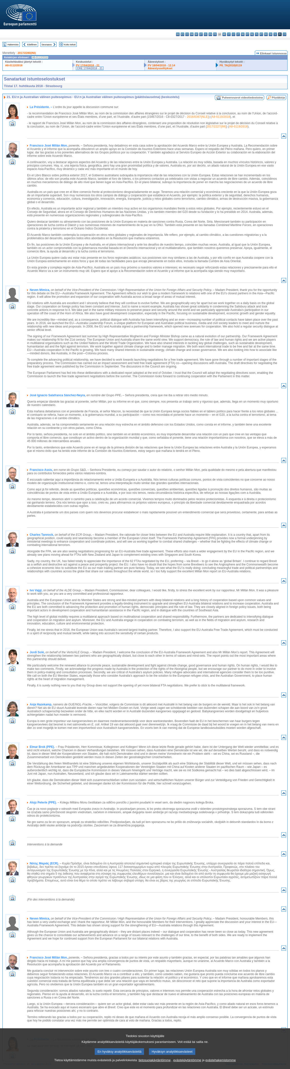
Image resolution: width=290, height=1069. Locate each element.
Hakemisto (13, 44)
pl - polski (257, 34)
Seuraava (46, 44)
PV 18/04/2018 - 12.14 (161, 65)
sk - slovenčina (270, 34)
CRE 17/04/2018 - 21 (90, 68)
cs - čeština (187, 34)
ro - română (266, 34)
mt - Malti (247, 34)
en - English (210, 34)
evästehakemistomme (220, 1065)
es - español (182, 34)
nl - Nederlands (252, 34)
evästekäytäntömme (187, 1065)
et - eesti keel (201, 34)
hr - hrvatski (224, 34)
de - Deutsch (196, 34)
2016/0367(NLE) (198, 117)
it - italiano (229, 34)
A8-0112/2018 (13, 65)
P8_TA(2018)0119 (230, 65)
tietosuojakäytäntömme (154, 1065)
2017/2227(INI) (216, 126)
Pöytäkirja (278, 97)
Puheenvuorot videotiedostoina (242, 97)
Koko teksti (70, 44)
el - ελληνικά (205, 34)
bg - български (178, 34)
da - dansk (192, 34)
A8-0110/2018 (220, 117)
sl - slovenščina (275, 34)
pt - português (261, 34)
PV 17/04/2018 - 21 (87, 65)
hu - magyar (243, 34)
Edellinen (32, 44)
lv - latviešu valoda (233, 34)
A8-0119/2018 (238, 126)
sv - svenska (284, 34)
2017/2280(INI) (27, 52)
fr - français (215, 34)
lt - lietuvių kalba (238, 34)
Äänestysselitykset (160, 68)
